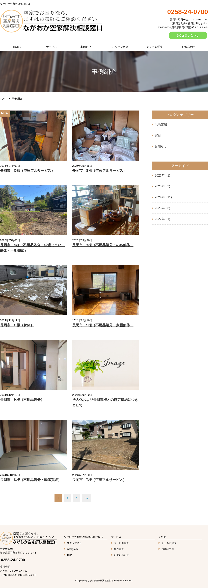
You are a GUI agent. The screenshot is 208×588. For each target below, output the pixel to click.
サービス (51, 46)
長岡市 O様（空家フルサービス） (27, 171)
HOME (17, 46)
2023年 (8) (162, 208)
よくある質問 (154, 46)
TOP (3, 98)
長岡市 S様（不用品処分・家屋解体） (102, 325)
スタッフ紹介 (120, 46)
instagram (72, 549)
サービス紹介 (121, 543)
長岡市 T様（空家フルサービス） (99, 480)
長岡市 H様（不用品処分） (22, 400)
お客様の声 (188, 46)
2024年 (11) (163, 197)
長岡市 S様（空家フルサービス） (99, 171)
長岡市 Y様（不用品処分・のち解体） (102, 245)
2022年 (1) (162, 219)
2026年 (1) (162, 175)
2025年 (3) (162, 186)
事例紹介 (85, 46)
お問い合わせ (121, 555)
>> (86, 498)
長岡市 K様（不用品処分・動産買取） (30, 480)
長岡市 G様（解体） (17, 325)
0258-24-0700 (13, 560)
